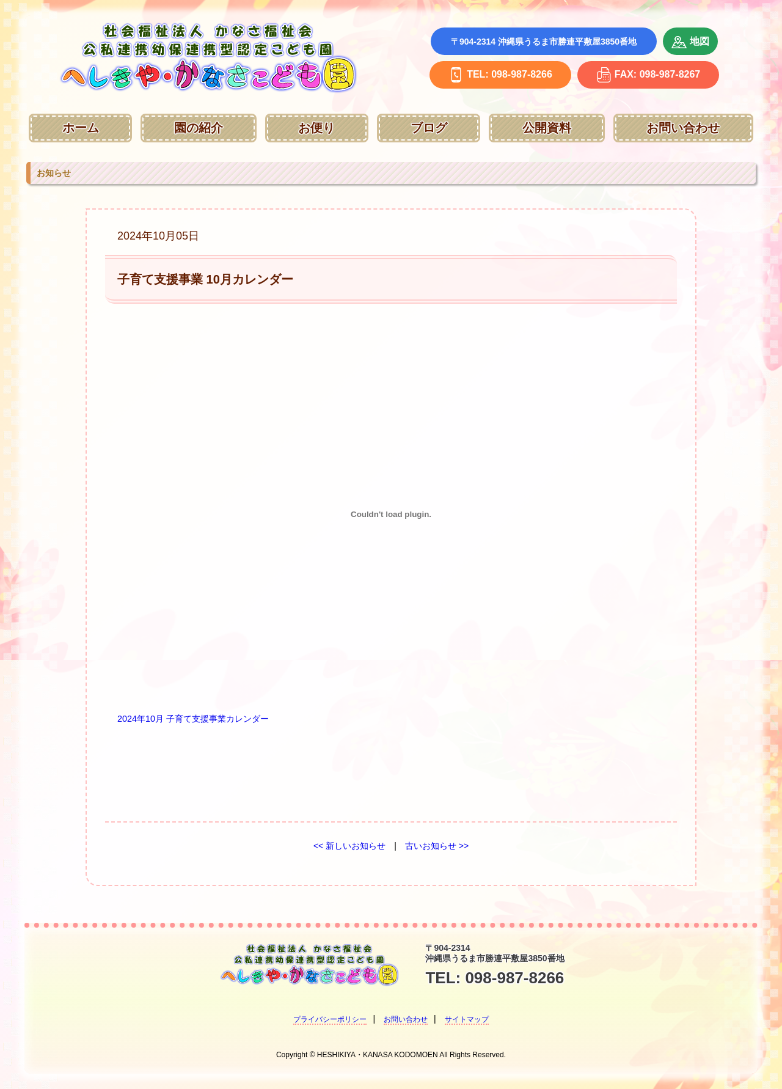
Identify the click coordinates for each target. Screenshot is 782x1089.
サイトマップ (467, 1019)
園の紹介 (198, 127)
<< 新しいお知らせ (349, 846)
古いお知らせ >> (437, 846)
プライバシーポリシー (330, 1019)
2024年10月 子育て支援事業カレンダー (193, 719)
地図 (690, 42)
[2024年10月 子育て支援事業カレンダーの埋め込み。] (391, 514)
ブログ (429, 127)
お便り (316, 127)
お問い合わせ (683, 127)
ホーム (80, 127)
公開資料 (546, 127)
